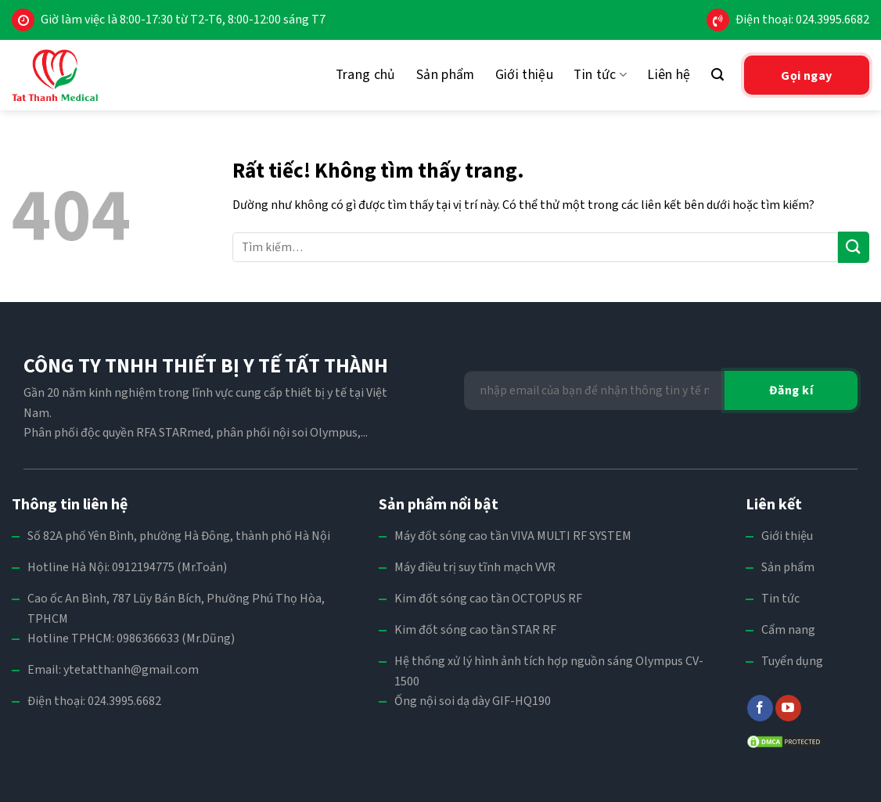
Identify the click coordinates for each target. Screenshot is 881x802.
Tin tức (600, 75)
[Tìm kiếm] (717, 74)
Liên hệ (668, 75)
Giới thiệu (524, 75)
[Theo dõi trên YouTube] (788, 708)
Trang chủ (366, 75)
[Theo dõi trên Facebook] (760, 708)
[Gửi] (853, 247)
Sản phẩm (445, 75)
